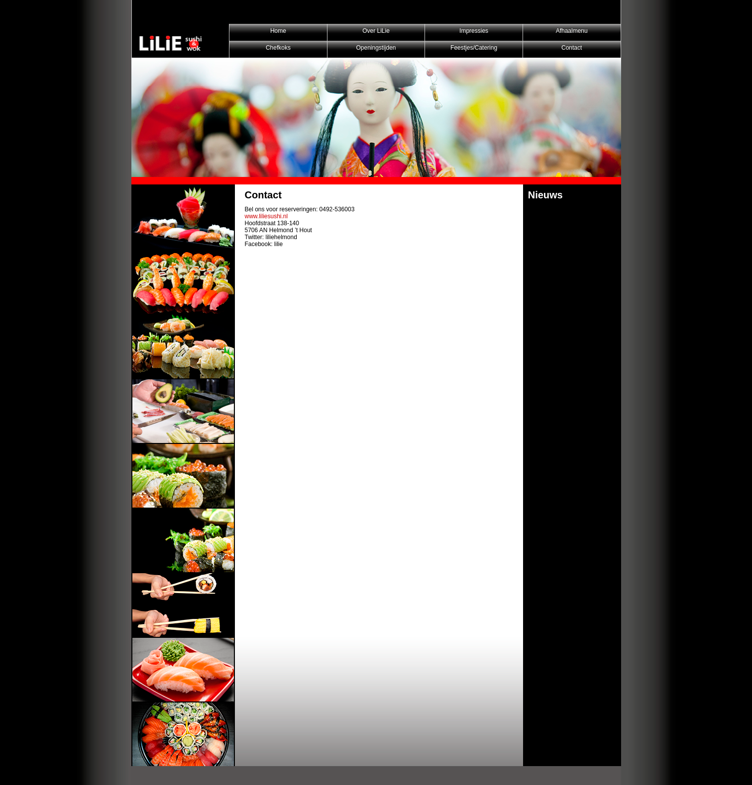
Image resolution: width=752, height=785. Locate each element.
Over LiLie (376, 30)
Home (278, 30)
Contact (571, 47)
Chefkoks (278, 47)
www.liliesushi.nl (266, 216)
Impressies (473, 30)
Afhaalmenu (572, 30)
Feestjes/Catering (473, 47)
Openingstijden (376, 47)
